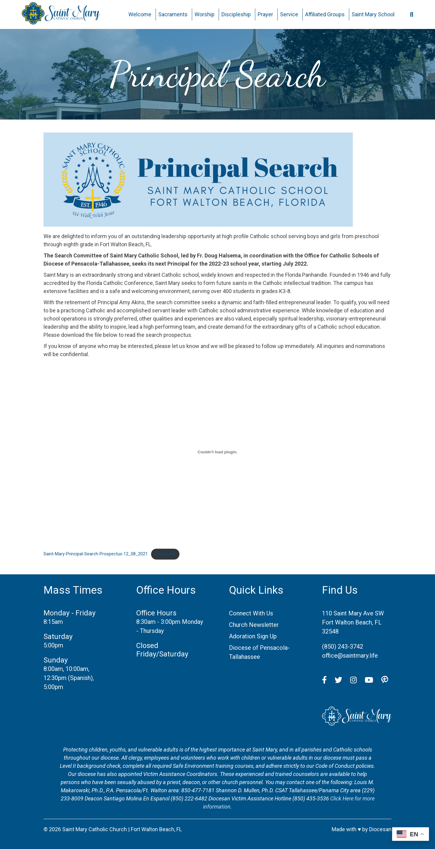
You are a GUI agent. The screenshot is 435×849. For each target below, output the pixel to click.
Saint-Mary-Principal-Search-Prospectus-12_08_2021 (96, 554)
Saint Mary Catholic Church (94, 829)
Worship (204, 14)
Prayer (265, 14)
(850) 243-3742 (342, 646)
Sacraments (173, 14)
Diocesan (380, 829)
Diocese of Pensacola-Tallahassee (259, 652)
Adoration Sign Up (253, 636)
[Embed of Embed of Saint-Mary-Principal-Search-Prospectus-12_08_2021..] (218, 451)
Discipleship (236, 14)
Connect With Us (251, 613)
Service (289, 14)
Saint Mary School (373, 14)
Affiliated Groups (325, 14)
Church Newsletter (254, 624)
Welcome (139, 14)
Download (165, 554)
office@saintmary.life (350, 655)
